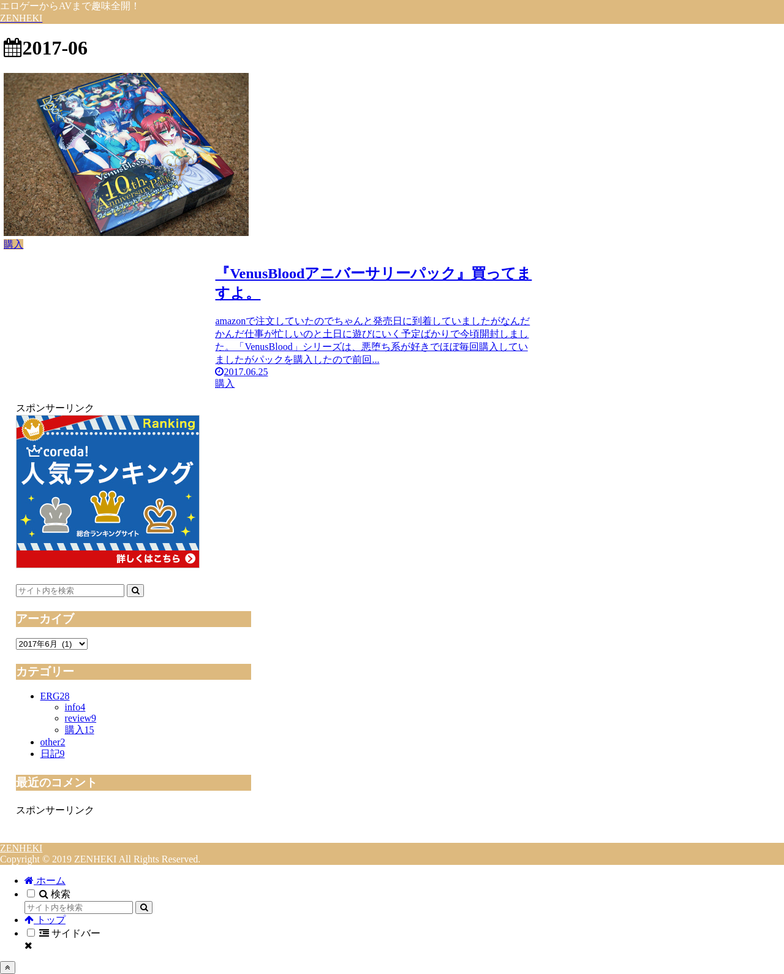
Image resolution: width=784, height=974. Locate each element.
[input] (70, 590)
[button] (135, 590)
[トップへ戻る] (7, 967)
